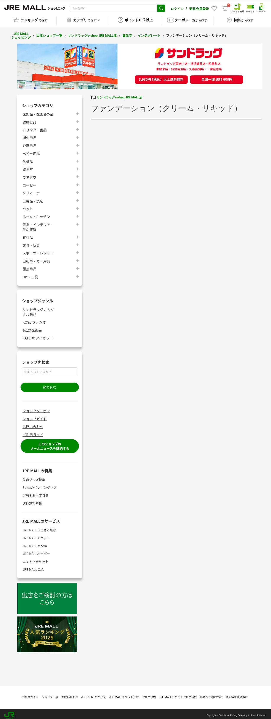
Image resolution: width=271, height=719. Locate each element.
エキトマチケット (35, 558)
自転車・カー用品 (36, 257)
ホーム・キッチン (36, 213)
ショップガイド (34, 415)
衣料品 (27, 234)
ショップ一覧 (50, 694)
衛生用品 (29, 134)
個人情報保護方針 (237, 694)
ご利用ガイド (32, 431)
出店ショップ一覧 (49, 32)
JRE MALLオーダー (36, 550)
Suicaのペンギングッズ (39, 484)
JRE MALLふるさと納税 (39, 527)
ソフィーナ (31, 189)
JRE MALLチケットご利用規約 (178, 694)
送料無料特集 (32, 500)
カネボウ (29, 173)
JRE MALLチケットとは (124, 694)
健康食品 (29, 118)
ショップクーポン (36, 407)
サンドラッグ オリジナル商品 (38, 309)
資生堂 (127, 32)
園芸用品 (29, 265)
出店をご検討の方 (211, 694)
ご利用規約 (149, 694)
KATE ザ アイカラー (37, 334)
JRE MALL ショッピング (21, 32)
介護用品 (29, 142)
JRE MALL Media (34, 542)
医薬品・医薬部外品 (38, 110)
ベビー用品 (31, 150)
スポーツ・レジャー (37, 249)
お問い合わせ (32, 423)
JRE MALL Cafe (33, 566)
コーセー (29, 181)
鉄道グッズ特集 (33, 476)
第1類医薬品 (32, 326)
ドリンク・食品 (34, 126)
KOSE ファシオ (34, 318)
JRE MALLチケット (36, 535)
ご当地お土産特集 (35, 492)
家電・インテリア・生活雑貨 (38, 224)
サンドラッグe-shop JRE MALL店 (92, 32)
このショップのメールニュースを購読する (49, 443)
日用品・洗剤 (32, 197)
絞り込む (49, 384)
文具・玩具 (31, 242)
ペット (27, 205)
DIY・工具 (30, 273)
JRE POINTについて (93, 694)
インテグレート (149, 32)
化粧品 (27, 158)
